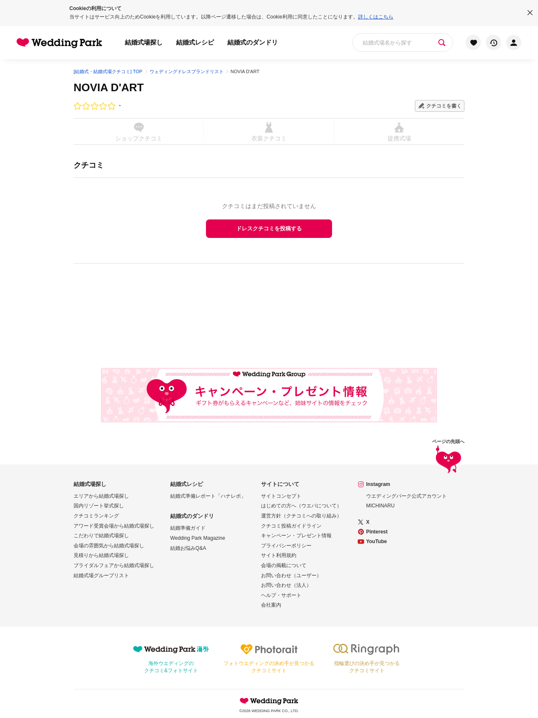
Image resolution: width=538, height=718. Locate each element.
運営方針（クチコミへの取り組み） (301, 516)
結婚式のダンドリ (252, 42)
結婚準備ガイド (188, 528)
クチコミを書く (444, 106)
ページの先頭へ (448, 457)
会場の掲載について (283, 565)
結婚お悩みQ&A (188, 548)
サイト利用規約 (278, 555)
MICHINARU (380, 506)
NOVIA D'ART (109, 87)
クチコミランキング (96, 516)
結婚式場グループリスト (101, 575)
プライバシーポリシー (286, 546)
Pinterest (377, 532)
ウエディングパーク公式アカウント (406, 496)
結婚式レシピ (195, 42)
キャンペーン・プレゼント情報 (296, 535)
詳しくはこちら (375, 17)
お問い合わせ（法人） (286, 585)
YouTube (376, 541)
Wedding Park (269, 700)
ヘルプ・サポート (281, 595)
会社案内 (271, 605)
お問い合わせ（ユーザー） (291, 575)
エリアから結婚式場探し (101, 496)
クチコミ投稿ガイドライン (291, 526)
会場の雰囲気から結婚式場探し (109, 546)
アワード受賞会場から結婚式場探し (114, 526)
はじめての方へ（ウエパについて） (301, 506)
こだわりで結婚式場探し (101, 535)
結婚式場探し (144, 42)
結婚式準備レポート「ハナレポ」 (208, 496)
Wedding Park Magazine (197, 538)
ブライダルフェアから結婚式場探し (114, 565)
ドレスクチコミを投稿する (269, 228)
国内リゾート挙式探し (99, 506)
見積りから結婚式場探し (101, 555)
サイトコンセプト (281, 496)
